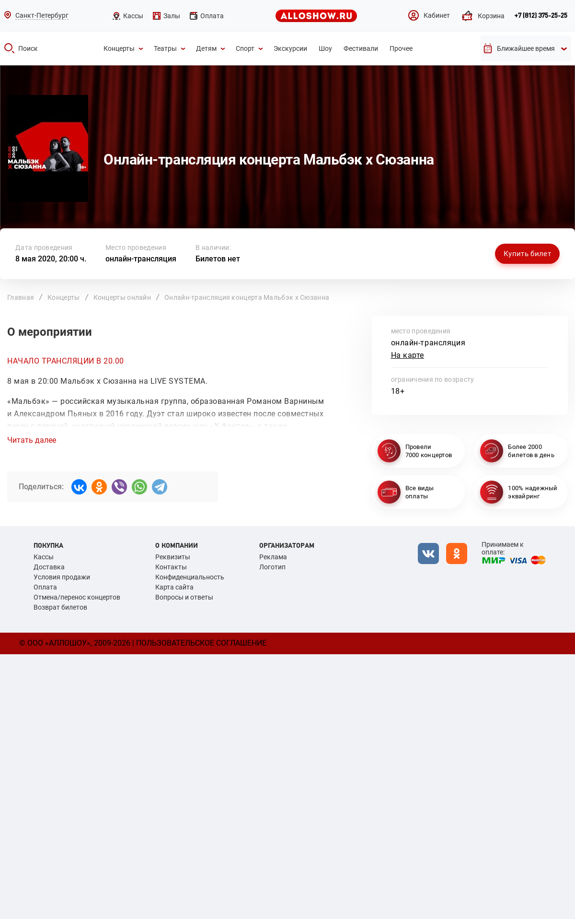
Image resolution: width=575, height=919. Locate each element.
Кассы (44, 557)
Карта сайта (174, 587)
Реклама (273, 557)
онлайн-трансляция (140, 258)
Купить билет (527, 253)
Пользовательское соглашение (201, 643)
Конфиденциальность (189, 577)
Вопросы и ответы (184, 597)
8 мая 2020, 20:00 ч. (50, 258)
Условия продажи (62, 577)
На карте (408, 355)
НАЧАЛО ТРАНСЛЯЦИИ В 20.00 (65, 360)
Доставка (49, 567)
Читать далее (31, 440)
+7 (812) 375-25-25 (540, 15)
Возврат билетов (60, 607)
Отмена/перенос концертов (77, 597)
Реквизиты (172, 557)
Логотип (272, 567)
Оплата (45, 587)
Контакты (171, 567)
